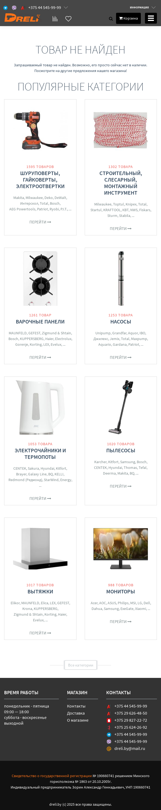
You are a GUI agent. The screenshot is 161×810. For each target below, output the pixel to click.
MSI (133, 602)
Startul (96, 209)
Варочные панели (40, 321)
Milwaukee (34, 197)
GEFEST (34, 333)
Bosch (55, 203)
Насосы (120, 321)
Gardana (120, 344)
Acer (94, 602)
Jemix (114, 338)
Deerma (109, 473)
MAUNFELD (18, 333)
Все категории (80, 665)
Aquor (133, 333)
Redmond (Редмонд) (25, 479)
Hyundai (47, 468)
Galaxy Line (37, 474)
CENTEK (19, 468)
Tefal (143, 467)
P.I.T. (63, 209)
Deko (48, 197)
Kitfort (61, 468)
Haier (49, 338)
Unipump (103, 333)
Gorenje (21, 344)
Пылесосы (120, 450)
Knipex (131, 204)
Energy (65, 479)
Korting (36, 344)
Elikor (15, 602)
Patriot (42, 209)
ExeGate (126, 608)
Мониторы (120, 591)
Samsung (127, 461)
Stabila (124, 215)
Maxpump (139, 338)
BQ (50, 474)
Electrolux (63, 338)
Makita (18, 197)
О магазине (78, 720)
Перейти (40, 222)
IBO (142, 333)
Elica (44, 602)
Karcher (100, 461)
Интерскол (29, 203)
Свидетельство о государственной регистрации (52, 775)
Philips (123, 602)
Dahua (97, 608)
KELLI (58, 474)
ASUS (112, 602)
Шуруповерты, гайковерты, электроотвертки (40, 179)
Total (44, 203)
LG (140, 602)
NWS (134, 209)
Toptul (118, 204)
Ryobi (54, 209)
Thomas (130, 467)
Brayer (21, 474)
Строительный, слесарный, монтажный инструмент (120, 183)
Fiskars (144, 209)
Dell (147, 602)
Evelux (56, 344)
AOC (102, 602)
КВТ (125, 209)
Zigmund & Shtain (56, 333)
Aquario (104, 344)
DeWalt (60, 197)
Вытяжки (40, 591)
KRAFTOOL (112, 209)
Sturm (112, 215)
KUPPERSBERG (32, 338)
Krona (27, 608)
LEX (46, 344)
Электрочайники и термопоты (40, 453)
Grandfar (119, 333)
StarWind (51, 479)
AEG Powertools (22, 209)
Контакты (76, 706)
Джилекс (100, 338)
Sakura (33, 468)
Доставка (76, 713)
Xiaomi (140, 608)
